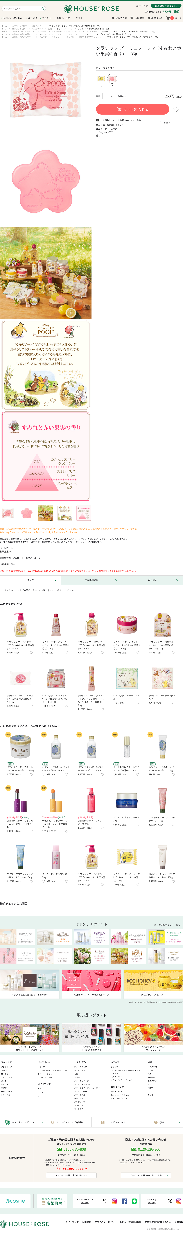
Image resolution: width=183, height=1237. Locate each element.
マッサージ (5, 1084)
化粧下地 (41, 1066)
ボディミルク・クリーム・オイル (88, 1088)
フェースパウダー (45, 1077)
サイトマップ (72, 1222)
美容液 (4, 1088)
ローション (5, 1073)
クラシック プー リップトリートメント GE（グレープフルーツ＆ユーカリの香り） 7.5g (91, 700)
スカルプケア (116, 1076)
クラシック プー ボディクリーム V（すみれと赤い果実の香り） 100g (127, 645)
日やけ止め (78, 1098)
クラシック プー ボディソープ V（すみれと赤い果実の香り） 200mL (91, 645)
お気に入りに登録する (176, 109)
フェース (151, 1070)
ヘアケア (115, 1062)
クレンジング (6, 1066)
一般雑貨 (151, 1077)
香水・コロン (116, 1091)
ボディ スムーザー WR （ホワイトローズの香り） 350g (20, 769)
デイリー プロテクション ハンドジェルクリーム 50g (20, 876)
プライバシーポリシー (105, 1222)
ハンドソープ (79, 1102)
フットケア (78, 1109)
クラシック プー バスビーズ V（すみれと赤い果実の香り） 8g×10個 (55, 698)
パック (4, 1081)
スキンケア (6, 1062)
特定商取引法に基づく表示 (158, 1222)
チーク (40, 1095)
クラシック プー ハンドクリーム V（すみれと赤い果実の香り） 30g (56, 645)
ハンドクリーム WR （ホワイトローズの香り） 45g (161, 769)
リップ (40, 1092)
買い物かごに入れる (132, 109)
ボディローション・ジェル (85, 1084)
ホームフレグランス (119, 1098)
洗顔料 (4, 1070)
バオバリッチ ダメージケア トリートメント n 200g (162, 876)
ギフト (150, 1094)
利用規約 (86, 1222)
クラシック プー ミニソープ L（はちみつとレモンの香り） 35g (126, 877)
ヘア (149, 1084)
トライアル (5, 1095)
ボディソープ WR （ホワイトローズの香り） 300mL (56, 769)
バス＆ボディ (80, 1062)
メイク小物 (152, 1066)
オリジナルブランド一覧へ (167, 925)
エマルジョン (6, 1077)
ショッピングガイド (116, 1122)
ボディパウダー (80, 1091)
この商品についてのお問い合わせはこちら (120, 120)
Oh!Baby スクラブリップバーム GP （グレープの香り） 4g (21, 824)
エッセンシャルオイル (120, 1095)
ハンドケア (78, 1105)
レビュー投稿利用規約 (130, 1222)
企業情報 (178, 1222)
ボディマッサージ (81, 1081)
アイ (39, 1088)
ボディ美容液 (79, 1095)
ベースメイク (44, 1062)
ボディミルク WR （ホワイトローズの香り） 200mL (90, 769)
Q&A (162, 1122)
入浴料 (77, 1077)
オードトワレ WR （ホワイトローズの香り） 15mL (126, 769)
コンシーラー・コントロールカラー (52, 1070)
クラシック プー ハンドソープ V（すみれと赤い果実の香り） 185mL (20, 645)
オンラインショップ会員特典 (70, 1122)
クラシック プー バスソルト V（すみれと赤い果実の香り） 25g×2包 (162, 645)
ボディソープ (79, 1070)
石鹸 (76, 1073)
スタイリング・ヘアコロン (122, 1080)
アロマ (150, 1088)
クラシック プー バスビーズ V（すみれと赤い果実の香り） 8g (20, 698)
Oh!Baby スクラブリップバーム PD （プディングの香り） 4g (55, 824)
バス (149, 1073)
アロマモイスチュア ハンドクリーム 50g (162, 819)
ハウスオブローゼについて (24, 1122)
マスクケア (152, 1081)
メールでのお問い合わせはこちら (71, 1175)
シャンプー (115, 1066)
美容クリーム (6, 1091)
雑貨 (149, 1062)
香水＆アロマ (117, 1086)
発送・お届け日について (112, 125)
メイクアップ (44, 1084)
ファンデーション (45, 1073)
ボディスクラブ (80, 1066)
